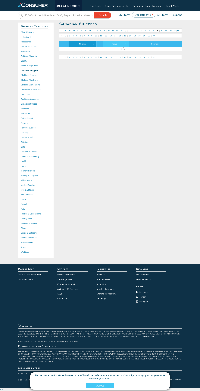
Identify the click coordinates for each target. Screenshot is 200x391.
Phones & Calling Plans (31, 214)
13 (111, 36)
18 (135, 36)
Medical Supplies (28, 185)
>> (154, 36)
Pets (23, 209)
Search (103, 15)
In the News (102, 284)
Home (23, 166)
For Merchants (142, 274)
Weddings (25, 252)
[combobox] (143, 14)
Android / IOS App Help (67, 289)
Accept (100, 385)
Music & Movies (27, 190)
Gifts (23, 147)
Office (23, 199)
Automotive (25, 51)
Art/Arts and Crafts (29, 46)
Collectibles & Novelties (31, 89)
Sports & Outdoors (29, 233)
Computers (25, 94)
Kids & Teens (26, 180)
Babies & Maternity (29, 56)
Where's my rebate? (66, 274)
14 (115, 36)
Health (23, 161)
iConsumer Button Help (67, 284)
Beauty (24, 61)
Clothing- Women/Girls (30, 85)
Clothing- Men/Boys (29, 80)
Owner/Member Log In (116, 6)
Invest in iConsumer (105, 289)
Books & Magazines (29, 66)
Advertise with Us (143, 279)
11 (101, 36)
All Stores (162, 15)
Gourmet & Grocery (29, 152)
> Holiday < (26, 37)
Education (25, 109)
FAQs (59, 293)
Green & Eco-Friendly (30, 156)
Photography (26, 218)
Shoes (23, 228)
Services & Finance (29, 223)
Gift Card (25, 142)
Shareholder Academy (106, 293)
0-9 (166, 31)
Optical (24, 204)
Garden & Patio (27, 137)
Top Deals (95, 6)
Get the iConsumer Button (29, 274)
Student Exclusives (29, 238)
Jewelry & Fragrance (29, 175)
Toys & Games (27, 242)
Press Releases (103, 279)
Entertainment (27, 118)
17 (130, 36)
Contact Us (62, 298)
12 (106, 36)
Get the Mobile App (26, 279)
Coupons (177, 15)
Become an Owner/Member (147, 6)
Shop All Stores (27, 32)
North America (27, 195)
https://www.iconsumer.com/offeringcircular (137, 336)
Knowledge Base (64, 279)
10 (96, 36)
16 (125, 36)
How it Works (172, 6)
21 (149, 36)
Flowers (24, 123)
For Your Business (28, 128)
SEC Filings (101, 298)
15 (120, 36)
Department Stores (29, 104)
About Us (101, 274)
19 (139, 36)
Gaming (24, 132)
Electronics (25, 113)
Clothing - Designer (29, 75)
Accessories (26, 42)
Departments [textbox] (143, 15)
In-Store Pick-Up (28, 171)
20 (144, 36)
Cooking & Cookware (30, 99)
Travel (23, 247)
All (171, 31)
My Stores (124, 15)
